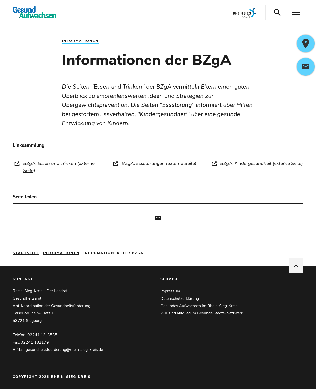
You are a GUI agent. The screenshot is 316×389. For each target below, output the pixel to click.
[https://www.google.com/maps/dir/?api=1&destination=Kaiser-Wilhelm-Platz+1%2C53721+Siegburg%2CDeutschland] (306, 43)
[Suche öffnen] (277, 12)
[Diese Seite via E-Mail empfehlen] (158, 218)
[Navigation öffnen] (296, 12)
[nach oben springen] (296, 265)
